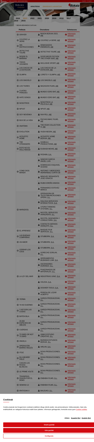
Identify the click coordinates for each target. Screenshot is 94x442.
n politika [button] (81, 409)
